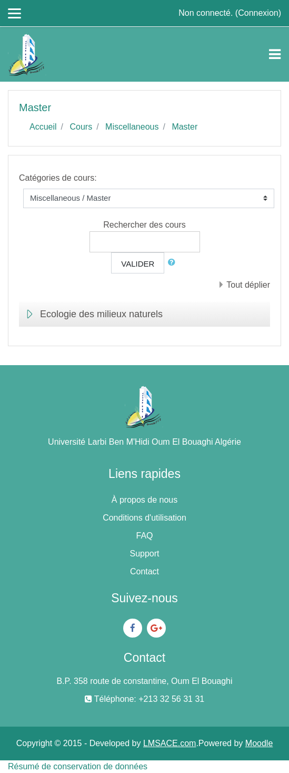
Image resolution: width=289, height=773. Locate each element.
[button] (174, 262)
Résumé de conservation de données (77, 766)
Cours (80, 126)
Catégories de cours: (58, 177)
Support (144, 553)
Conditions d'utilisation (144, 517)
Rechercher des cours (144, 224)
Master (184, 126)
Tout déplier (248, 284)
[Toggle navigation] (274, 54)
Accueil (43, 126)
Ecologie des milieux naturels (101, 314)
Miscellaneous (131, 126)
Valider (137, 263)
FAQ (144, 535)
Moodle (259, 743)
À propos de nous (144, 499)
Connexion (258, 12)
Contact (144, 571)
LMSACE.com (169, 743)
